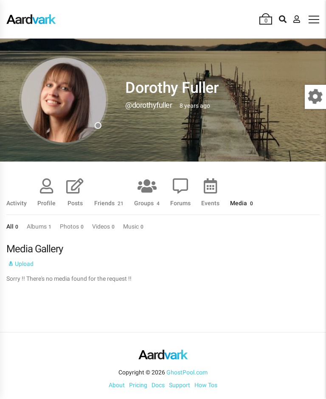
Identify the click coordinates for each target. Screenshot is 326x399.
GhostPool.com (187, 372)
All (12, 226)
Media (241, 203)
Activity (16, 203)
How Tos (205, 385)
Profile (46, 203)
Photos (72, 226)
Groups (147, 203)
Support (179, 385)
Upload (20, 263)
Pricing (138, 385)
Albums (39, 226)
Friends (109, 203)
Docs (158, 385)
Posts (75, 203)
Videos (103, 226)
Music (133, 226)
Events (210, 203)
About (117, 385)
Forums (180, 203)
